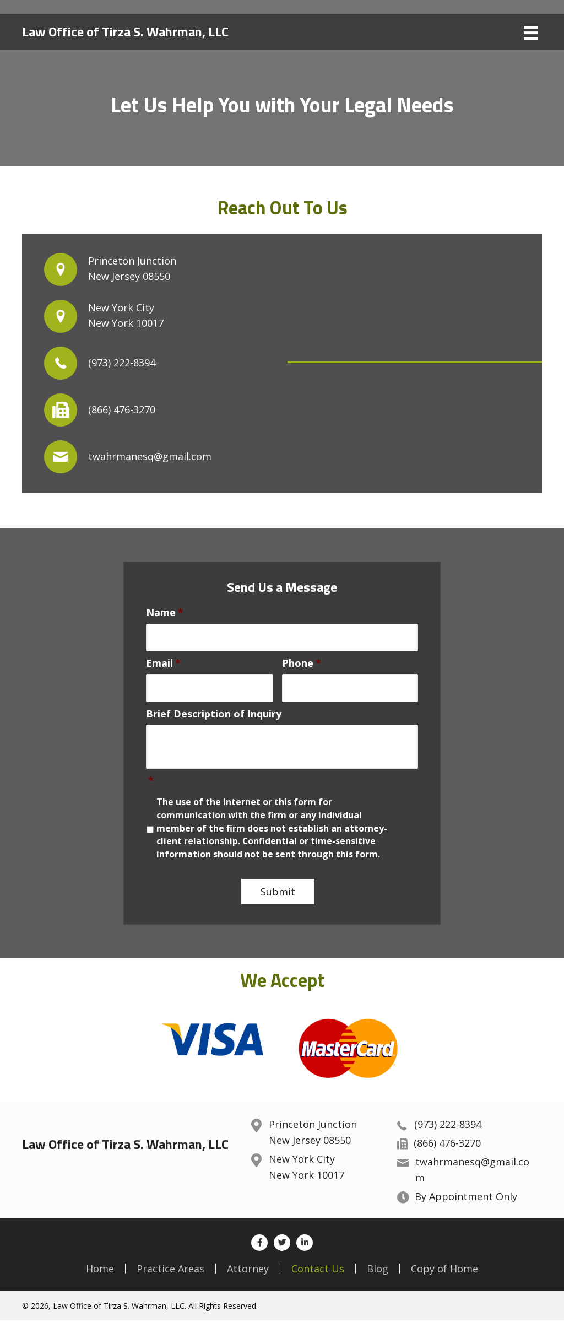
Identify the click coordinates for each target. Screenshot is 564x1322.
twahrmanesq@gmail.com (150, 456)
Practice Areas (170, 1270)
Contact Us (317, 1270)
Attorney (248, 1270)
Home (100, 1270)
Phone (301, 663)
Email (163, 663)
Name (164, 612)
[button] (259, 1244)
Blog (377, 1270)
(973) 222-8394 (121, 362)
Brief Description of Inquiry (213, 715)
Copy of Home (444, 1270)
